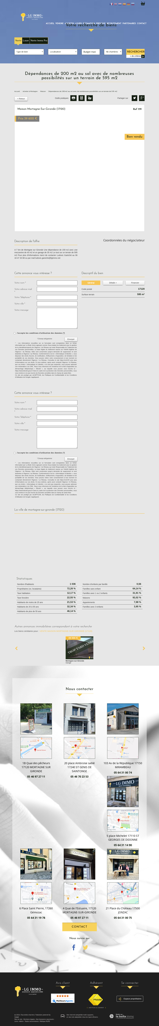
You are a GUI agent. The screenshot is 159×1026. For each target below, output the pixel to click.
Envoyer (71, 339)
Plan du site (18, 1019)
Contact (142, 24)
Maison (43, 91)
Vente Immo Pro (38, 40)
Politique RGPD (45, 1021)
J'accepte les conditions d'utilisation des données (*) (41, 333)
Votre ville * (19, 304)
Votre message (21, 310)
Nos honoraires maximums (45, 1019)
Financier (135, 283)
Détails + (113, 283)
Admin (21, 1021)
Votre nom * (20, 283)
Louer (26, 40)
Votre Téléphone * (22, 297)
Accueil (50, 24)
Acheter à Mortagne (30, 91)
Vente (18, 40)
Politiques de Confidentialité (54, 375)
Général (91, 283)
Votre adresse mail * (23, 290)
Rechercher (136, 52)
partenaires (129, 24)
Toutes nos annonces (32, 1021)
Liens (16, 1021)
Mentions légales (29, 1019)
